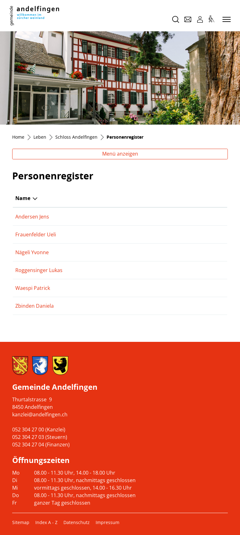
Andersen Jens (32, 216)
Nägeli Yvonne (32, 252)
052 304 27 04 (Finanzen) (41, 444)
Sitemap (20, 522)
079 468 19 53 (196, 234)
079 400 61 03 (196, 252)
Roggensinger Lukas (38, 270)
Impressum (107, 522)
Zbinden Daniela (34, 305)
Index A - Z (46, 522)
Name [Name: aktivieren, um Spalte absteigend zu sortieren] (22, 198)
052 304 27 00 (196, 288)
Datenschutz (76, 522)
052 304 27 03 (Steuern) (39, 437)
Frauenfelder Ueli (35, 234)
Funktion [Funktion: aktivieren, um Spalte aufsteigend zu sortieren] (97, 198)
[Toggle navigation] (226, 19)
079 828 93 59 (196, 270)
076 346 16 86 (196, 216)
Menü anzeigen (120, 153)
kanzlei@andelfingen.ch (40, 414)
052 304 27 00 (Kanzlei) (38, 429)
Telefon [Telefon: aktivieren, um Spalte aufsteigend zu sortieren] (189, 198)
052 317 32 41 (196, 305)
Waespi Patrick (32, 288)
